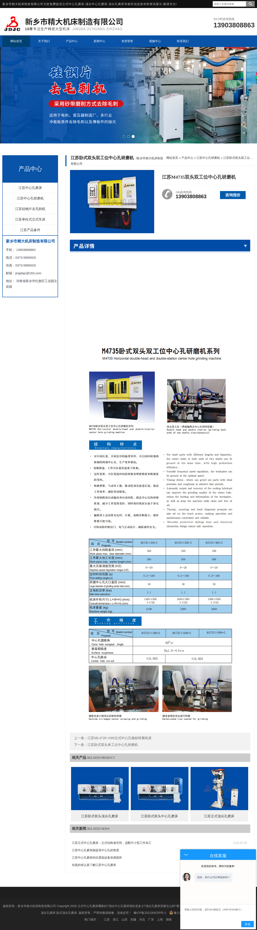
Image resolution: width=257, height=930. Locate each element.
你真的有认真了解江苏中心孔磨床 (94, 864)
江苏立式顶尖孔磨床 (219, 816)
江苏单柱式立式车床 (30, 219)
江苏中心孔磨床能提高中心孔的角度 (95, 849)
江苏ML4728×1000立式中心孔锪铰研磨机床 (119, 737)
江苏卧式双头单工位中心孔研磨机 (112, 744)
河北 (142, 919)
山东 (124, 919)
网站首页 (172, 157)
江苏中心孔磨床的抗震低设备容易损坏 (97, 857)
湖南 (169, 919)
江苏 (107, 919)
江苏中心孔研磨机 (30, 198)
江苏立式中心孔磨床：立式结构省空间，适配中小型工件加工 (111, 842)
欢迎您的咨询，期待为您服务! (218, 866)
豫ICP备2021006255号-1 (150, 912)
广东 (151, 919)
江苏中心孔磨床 (30, 187)
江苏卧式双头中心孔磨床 (159, 816)
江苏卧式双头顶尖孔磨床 (99, 816)
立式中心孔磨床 (73, 4)
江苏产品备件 (30, 229)
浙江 (116, 919)
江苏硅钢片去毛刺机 (30, 208)
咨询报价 (232, 195)
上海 (160, 919)
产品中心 (187, 157)
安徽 (133, 919)
